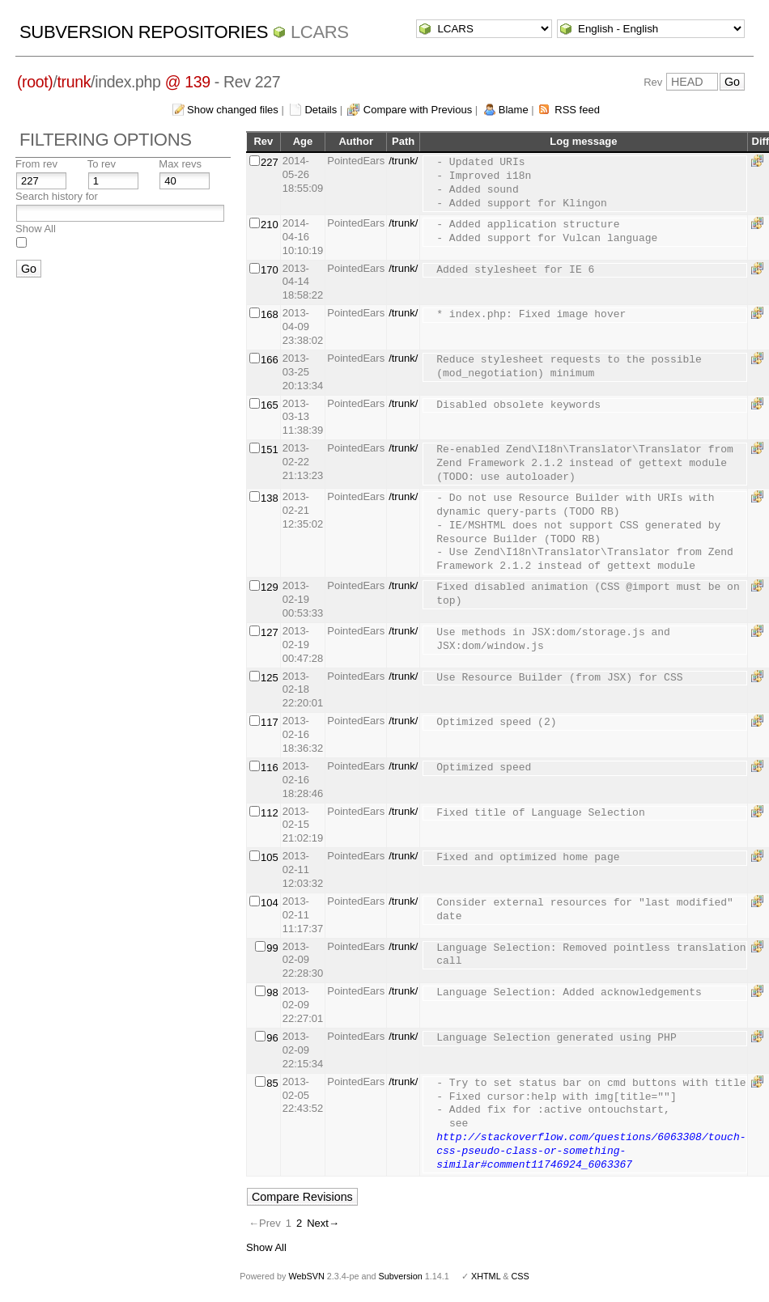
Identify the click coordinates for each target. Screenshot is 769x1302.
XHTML (485, 1276)
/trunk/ (403, 161)
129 (269, 587)
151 (269, 449)
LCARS (320, 32)
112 (269, 813)
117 (269, 722)
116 (269, 767)
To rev (101, 164)
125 (269, 678)
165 (269, 405)
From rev (36, 164)
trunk (74, 82)
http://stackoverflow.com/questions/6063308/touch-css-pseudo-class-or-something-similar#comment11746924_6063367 (591, 1151)
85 (272, 1083)
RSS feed (577, 110)
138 (269, 498)
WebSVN (306, 1276)
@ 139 (187, 82)
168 (269, 314)
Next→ (323, 1223)
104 (269, 903)
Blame (514, 110)
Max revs (180, 164)
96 (272, 1038)
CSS (520, 1276)
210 (269, 224)
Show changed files (232, 110)
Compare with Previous (417, 110)
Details (320, 110)
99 (272, 948)
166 (269, 360)
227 (269, 162)
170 (269, 270)
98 (272, 992)
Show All (35, 229)
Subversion (401, 1276)
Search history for (56, 196)
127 (269, 632)
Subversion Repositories (143, 32)
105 (269, 857)
